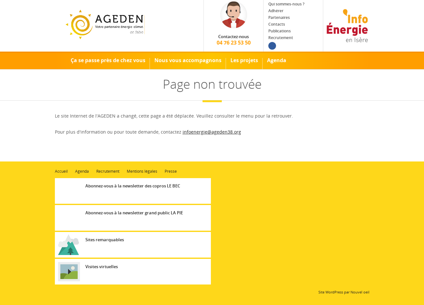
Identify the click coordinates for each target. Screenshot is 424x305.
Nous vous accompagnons (187, 60)
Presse (171, 171)
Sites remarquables (104, 240)
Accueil (58, 60)
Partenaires (279, 17)
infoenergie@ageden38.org (212, 132)
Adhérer (275, 10)
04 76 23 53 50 (234, 40)
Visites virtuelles (101, 266)
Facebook (272, 46)
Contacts (276, 24)
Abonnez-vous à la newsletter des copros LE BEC (132, 186)
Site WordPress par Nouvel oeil (343, 292)
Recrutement (280, 37)
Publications (279, 31)
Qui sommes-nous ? (286, 4)
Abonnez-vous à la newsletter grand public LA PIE (134, 213)
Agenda (276, 60)
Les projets (244, 60)
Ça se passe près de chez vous (108, 60)
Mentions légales (142, 171)
